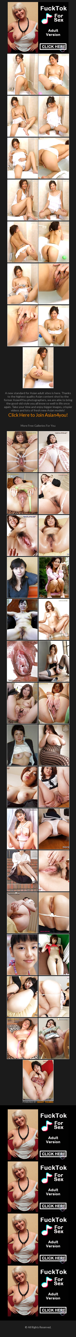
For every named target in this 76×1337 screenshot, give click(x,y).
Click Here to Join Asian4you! (38, 415)
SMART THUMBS (45, 1102)
